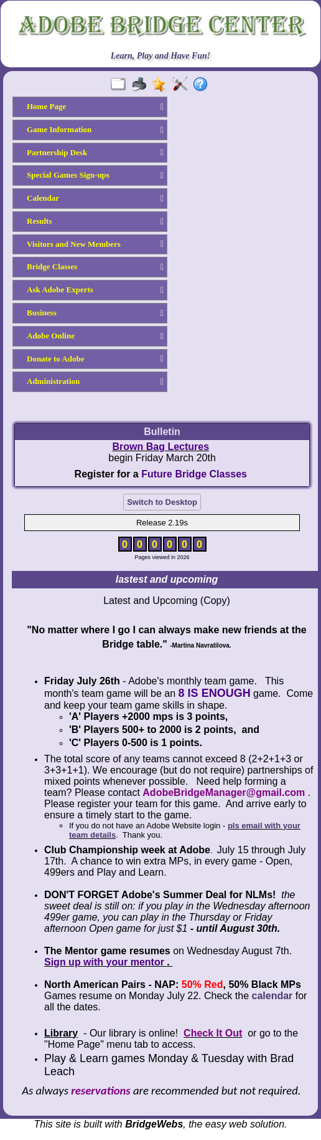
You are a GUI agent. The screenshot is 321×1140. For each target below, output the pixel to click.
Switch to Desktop (162, 502)
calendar (272, 995)
